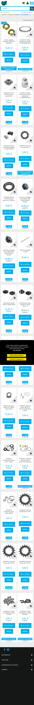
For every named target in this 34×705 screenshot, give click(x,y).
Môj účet (5, 660)
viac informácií (17, 350)
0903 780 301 (6, 12)
